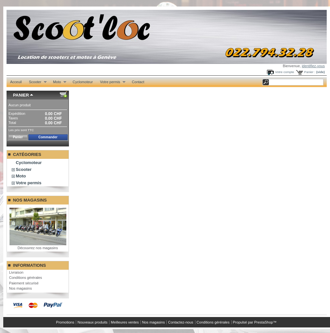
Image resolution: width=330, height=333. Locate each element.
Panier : (309, 72)
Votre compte (284, 72)
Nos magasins (30, 200)
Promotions (65, 322)
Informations (29, 265)
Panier (21, 95)
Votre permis (110, 82)
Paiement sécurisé (24, 283)
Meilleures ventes (125, 322)
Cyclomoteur (83, 82)
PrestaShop (263, 322)
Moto (57, 82)
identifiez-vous (313, 66)
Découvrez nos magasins (38, 248)
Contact (138, 82)
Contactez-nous (180, 322)
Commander (48, 137)
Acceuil (16, 82)
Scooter (35, 82)
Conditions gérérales (25, 278)
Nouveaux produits (92, 322)
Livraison (16, 272)
